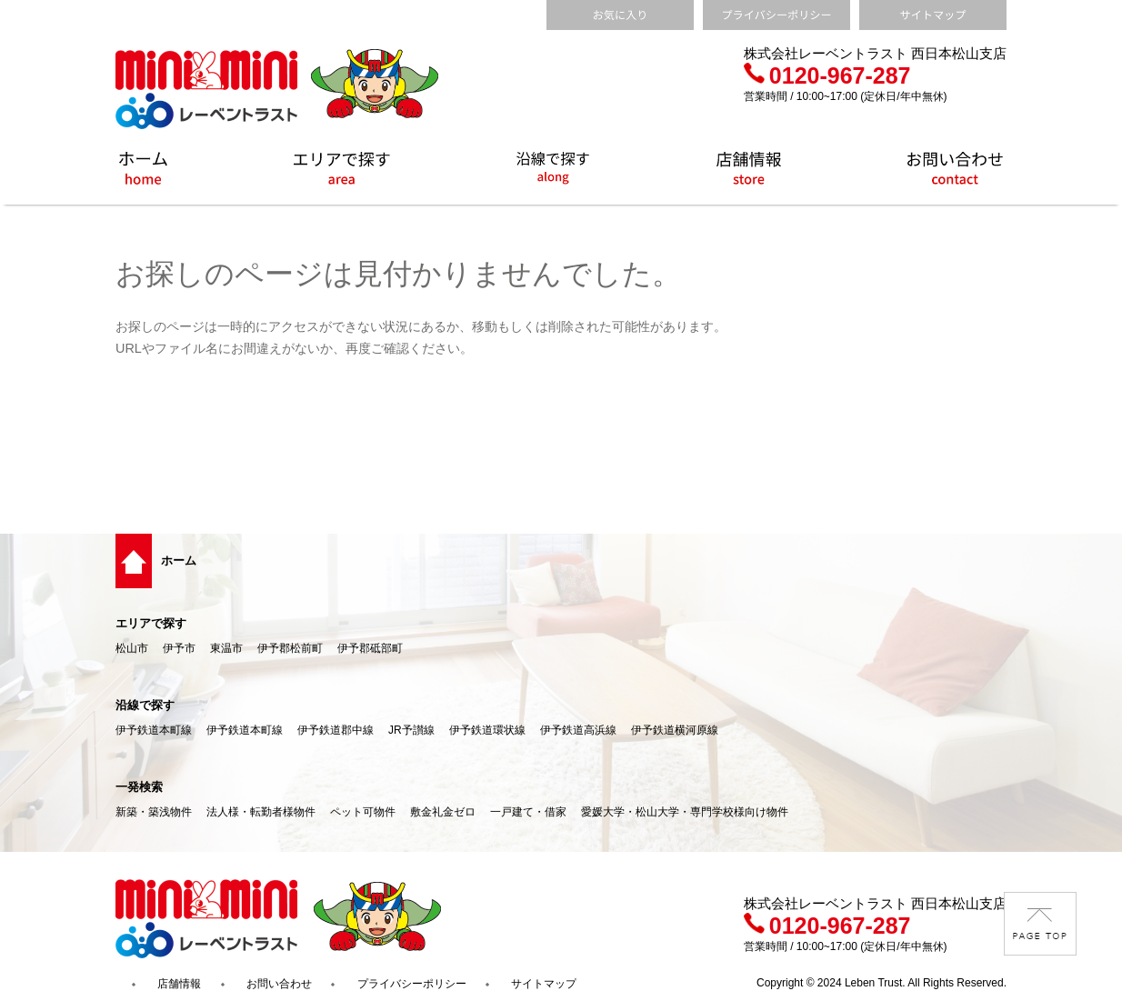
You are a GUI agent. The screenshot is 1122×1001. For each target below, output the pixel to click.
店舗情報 (179, 983)
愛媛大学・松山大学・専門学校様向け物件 (684, 812)
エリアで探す (150, 623)
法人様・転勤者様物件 (261, 812)
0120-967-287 (827, 75)
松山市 (131, 648)
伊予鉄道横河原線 (674, 730)
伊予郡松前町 (290, 648)
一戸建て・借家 (528, 812)
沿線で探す (145, 705)
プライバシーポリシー (411, 983)
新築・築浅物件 (153, 812)
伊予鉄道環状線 (487, 730)
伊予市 (179, 648)
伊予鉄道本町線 (153, 730)
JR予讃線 (411, 730)
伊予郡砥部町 (370, 648)
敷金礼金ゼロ (443, 812)
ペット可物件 (363, 812)
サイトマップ (543, 983)
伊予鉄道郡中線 (335, 730)
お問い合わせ (279, 983)
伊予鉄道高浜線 (578, 730)
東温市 (226, 648)
